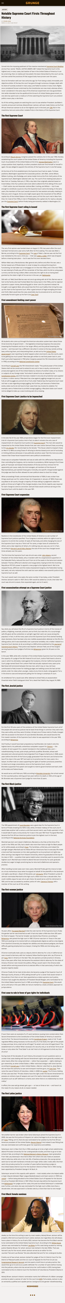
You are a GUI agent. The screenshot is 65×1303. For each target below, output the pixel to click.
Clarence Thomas (47, 881)
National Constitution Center (29, 361)
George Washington (46, 162)
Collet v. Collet (42, 256)
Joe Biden (31, 1245)
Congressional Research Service (12, 1262)
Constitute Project (40, 1039)
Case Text (34, 294)
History (4, 9)
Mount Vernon (16, 157)
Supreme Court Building (55, 66)
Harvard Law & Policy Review (21, 548)
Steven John (7, 21)
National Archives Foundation (23, 838)
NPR (40, 1279)
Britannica (37, 649)
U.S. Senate (10, 448)
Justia (45, 1071)
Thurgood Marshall (18, 931)
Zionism (50, 746)
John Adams (46, 555)
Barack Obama (36, 1142)
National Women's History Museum (36, 1154)
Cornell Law (15, 366)
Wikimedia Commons (57, 624)
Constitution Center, (8, 376)
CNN (51, 108)
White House (56, 1243)
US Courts (39, 874)
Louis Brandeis (25, 825)
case (35, 253)
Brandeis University (43, 773)
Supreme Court (12, 201)
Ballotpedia (46, 275)
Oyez (26, 847)
